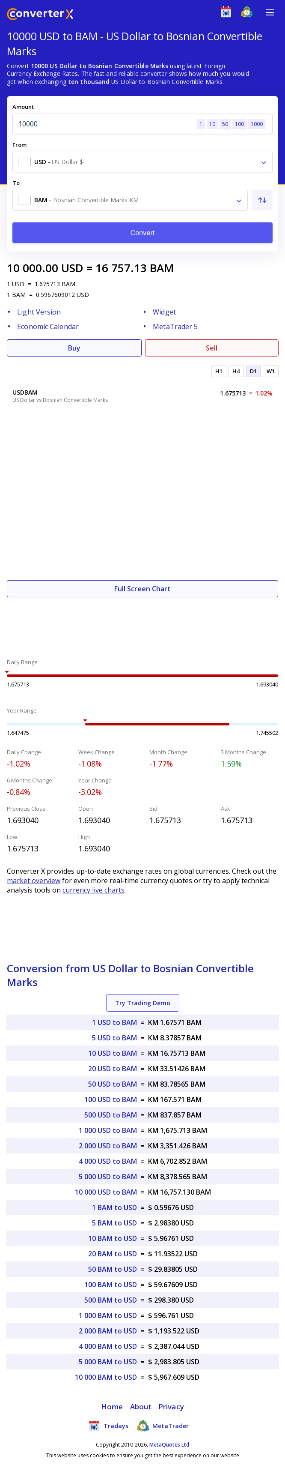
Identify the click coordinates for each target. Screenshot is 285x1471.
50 (225, 124)
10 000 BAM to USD (106, 1377)
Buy (74, 348)
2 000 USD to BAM (108, 1145)
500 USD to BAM (110, 1115)
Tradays (108, 1426)
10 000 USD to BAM (106, 1192)
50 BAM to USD (112, 1269)
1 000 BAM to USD (108, 1315)
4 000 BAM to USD (108, 1346)
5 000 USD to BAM (108, 1176)
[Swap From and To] (262, 200)
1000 (257, 124)
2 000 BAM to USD (108, 1331)
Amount (23, 107)
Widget (164, 312)
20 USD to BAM (112, 1068)
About (141, 1406)
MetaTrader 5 (175, 326)
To (16, 183)
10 (212, 124)
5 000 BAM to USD (108, 1361)
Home (112, 1406)
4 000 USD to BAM (108, 1161)
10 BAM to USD (112, 1238)
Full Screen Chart (142, 588)
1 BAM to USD (114, 1207)
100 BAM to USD (110, 1284)
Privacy (171, 1406)
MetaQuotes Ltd (169, 1444)
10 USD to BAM (112, 1053)
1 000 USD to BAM (108, 1130)
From (19, 145)
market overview (33, 880)
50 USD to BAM (112, 1084)
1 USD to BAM (114, 1022)
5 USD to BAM (114, 1038)
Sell (211, 348)
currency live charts (93, 890)
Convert (143, 233)
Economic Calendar (48, 326)
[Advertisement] (142, 623)
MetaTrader (163, 1426)
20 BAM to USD (112, 1253)
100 (239, 124)
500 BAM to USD (110, 1300)
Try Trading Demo (142, 1003)
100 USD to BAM (110, 1099)
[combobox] (142, 162)
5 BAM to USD (114, 1223)
